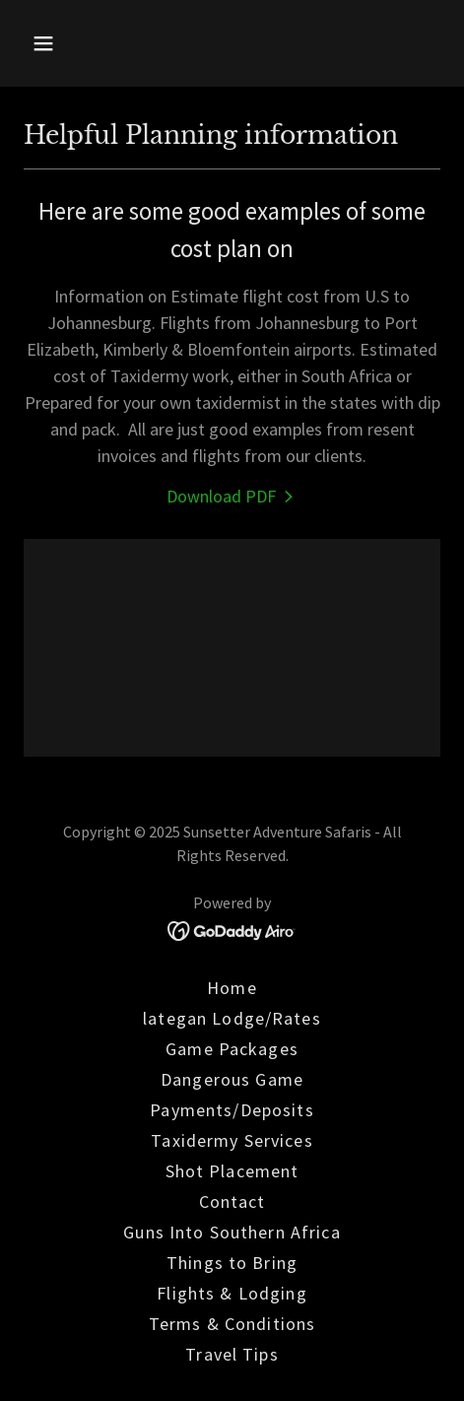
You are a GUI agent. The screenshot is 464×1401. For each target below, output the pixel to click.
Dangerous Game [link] (232, 1079)
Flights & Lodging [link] (231, 1293)
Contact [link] (232, 1201)
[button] (71, 43)
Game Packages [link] (232, 1048)
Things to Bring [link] (232, 1262)
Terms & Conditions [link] (232, 1323)
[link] (232, 496)
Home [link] (232, 987)
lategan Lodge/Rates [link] (232, 1018)
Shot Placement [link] (232, 1171)
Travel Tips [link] (231, 1354)
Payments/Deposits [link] (231, 1110)
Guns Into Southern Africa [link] (231, 1232)
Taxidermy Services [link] (231, 1140)
